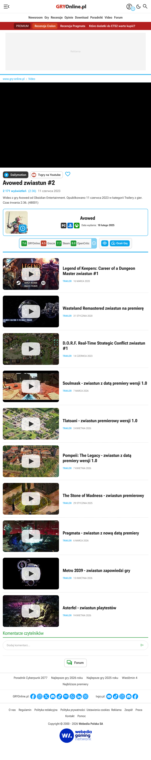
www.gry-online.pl (14, 79)
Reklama (116, 710)
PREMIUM (21, 26)
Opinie (69, 17)
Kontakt (69, 716)
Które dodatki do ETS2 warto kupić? (112, 26)
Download (82, 17)
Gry (47, 17)
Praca (138, 710)
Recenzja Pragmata (73, 26)
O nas (12, 710)
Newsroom (35, 17)
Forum (118, 17)
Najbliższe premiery (75, 684)
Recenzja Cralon (44, 26)
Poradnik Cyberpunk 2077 (30, 678)
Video (108, 17)
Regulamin (25, 710)
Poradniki (96, 17)
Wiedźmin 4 (129, 678)
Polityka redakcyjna (45, 710)
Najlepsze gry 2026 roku (67, 678)
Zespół (129, 710)
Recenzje (57, 17)
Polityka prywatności (72, 710)
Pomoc (81, 716)
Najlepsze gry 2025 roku (102, 678)
